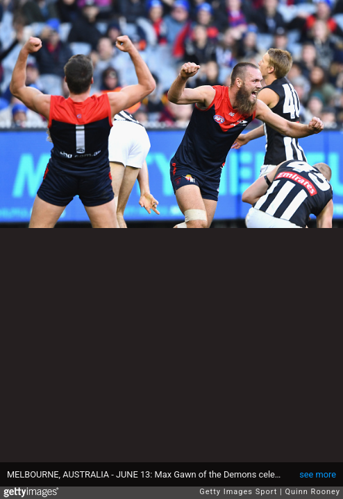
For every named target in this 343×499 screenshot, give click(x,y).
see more (317, 474)
